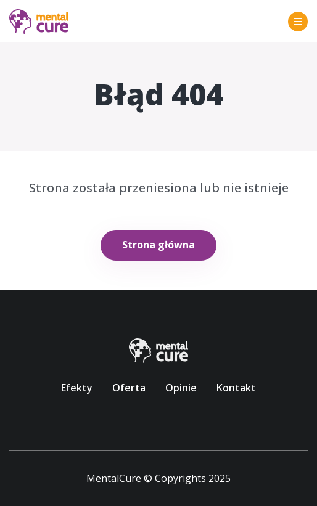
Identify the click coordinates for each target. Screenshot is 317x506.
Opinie (181, 388)
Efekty (77, 388)
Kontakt (236, 388)
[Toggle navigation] (298, 21)
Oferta (129, 388)
